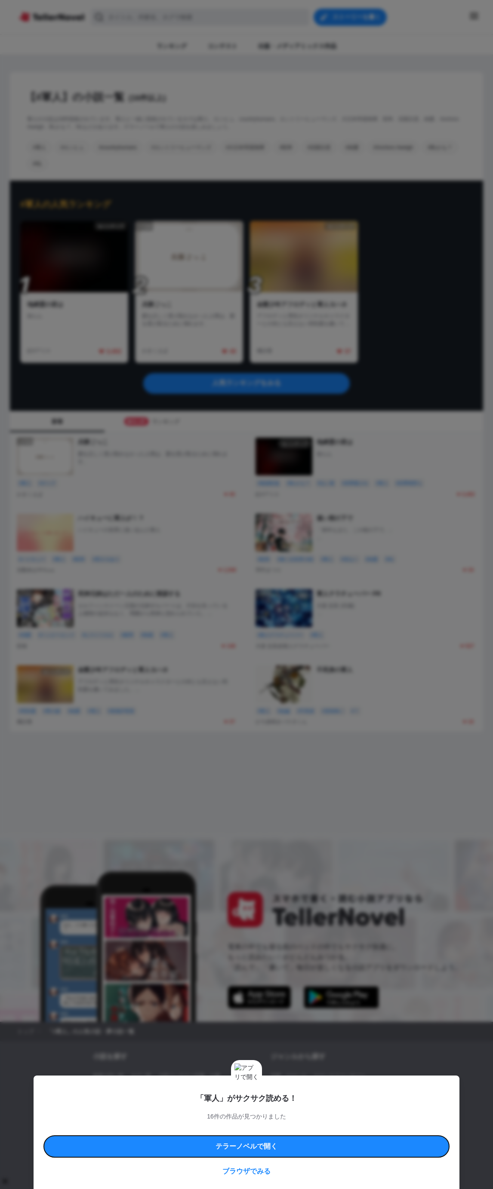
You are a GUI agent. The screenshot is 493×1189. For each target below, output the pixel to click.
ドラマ (291, 1105)
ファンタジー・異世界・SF (302, 1091)
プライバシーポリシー (297, 1139)
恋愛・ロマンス (289, 1076)
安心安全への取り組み (271, 1129)
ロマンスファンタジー (339, 1076)
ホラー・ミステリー (364, 1091)
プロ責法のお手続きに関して (241, 1139)
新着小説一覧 (108, 1076)
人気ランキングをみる (246, 382)
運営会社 (334, 1139)
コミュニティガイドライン (217, 1129)
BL (274, 1105)
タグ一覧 (141, 1076)
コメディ (316, 1105)
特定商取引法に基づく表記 (325, 1129)
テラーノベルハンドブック (159, 1129)
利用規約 (117, 1129)
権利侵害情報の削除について (178, 1139)
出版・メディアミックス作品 (126, 1091)
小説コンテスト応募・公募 (189, 1076)
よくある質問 (371, 1129)
